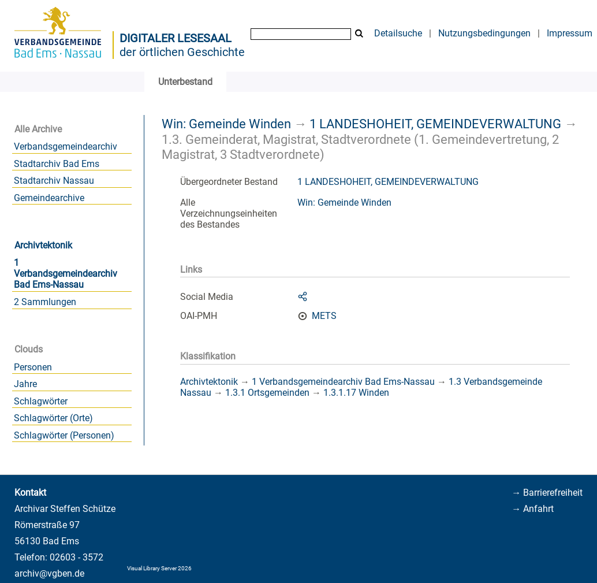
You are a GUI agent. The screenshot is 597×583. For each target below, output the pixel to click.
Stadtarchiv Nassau (54, 180)
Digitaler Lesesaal (176, 38)
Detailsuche (398, 33)
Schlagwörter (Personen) (64, 435)
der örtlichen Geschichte (182, 52)
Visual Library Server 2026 (159, 568)
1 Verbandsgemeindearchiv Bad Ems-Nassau (65, 273)
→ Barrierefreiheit (547, 492)
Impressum (569, 33)
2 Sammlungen (45, 301)
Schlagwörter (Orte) (53, 418)
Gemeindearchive (49, 197)
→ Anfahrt (533, 508)
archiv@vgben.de (49, 573)
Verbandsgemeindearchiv (65, 146)
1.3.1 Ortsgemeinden (267, 392)
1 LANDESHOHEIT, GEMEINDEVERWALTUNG (435, 123)
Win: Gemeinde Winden (226, 123)
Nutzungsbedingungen (484, 33)
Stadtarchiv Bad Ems (56, 163)
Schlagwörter (41, 401)
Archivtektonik (43, 245)
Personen (33, 367)
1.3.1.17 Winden (356, 392)
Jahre (25, 383)
